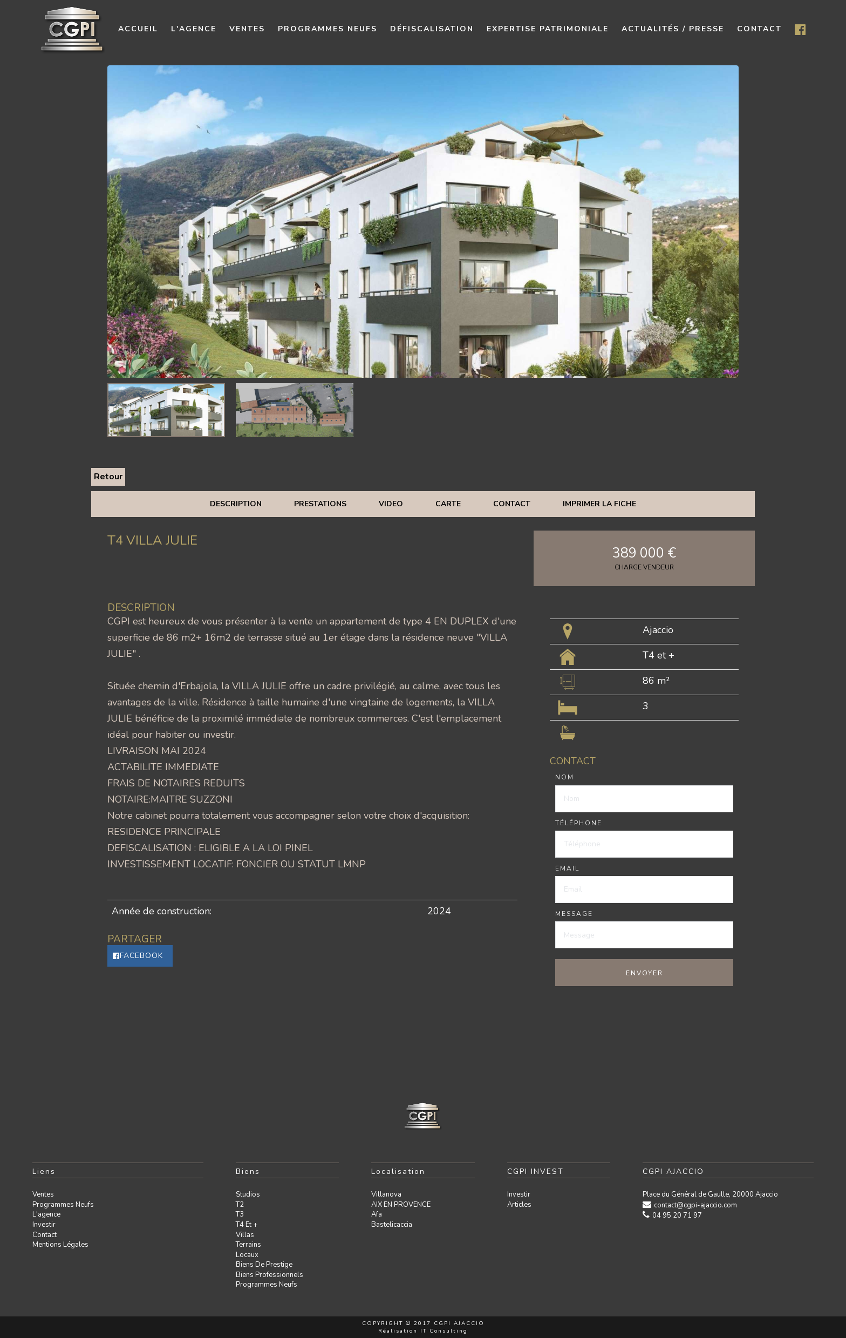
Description (236, 504)
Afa (376, 1214)
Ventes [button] (247, 29)
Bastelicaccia (391, 1225)
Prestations (320, 504)
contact (759, 29)
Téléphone (578, 823)
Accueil (138, 29)
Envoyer (644, 973)
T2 (240, 1205)
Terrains (248, 1244)
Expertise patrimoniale (548, 29)
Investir (44, 1225)
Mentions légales (60, 1244)
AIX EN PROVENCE (401, 1205)
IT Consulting (444, 1331)
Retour (108, 477)
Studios (248, 1194)
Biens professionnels (269, 1275)
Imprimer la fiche (599, 504)
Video (391, 504)
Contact (511, 504)
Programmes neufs (327, 29)
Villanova (386, 1194)
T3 (240, 1214)
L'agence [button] (193, 29)
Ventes (43, 1194)
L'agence (46, 1214)
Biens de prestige (264, 1264)
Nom (564, 777)
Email (567, 868)
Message (574, 913)
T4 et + (246, 1225)
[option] (423, 221)
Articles (519, 1205)
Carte (448, 504)
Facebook (138, 955)
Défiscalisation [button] (432, 29)
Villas (245, 1235)
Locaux (247, 1255)
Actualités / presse (673, 29)
